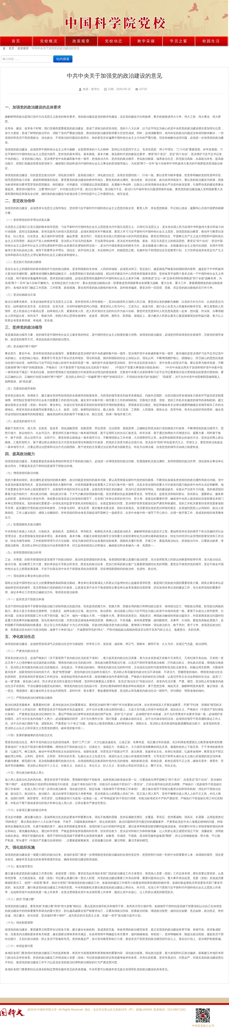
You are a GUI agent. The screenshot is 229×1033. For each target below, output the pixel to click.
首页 (16, 41)
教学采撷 (146, 41)
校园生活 (211, 41)
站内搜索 (62, 59)
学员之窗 (179, 41)
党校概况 (49, 41)
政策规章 (81, 41)
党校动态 (114, 41)
